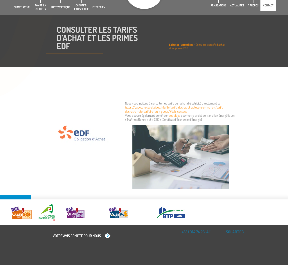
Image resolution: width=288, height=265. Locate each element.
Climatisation (22, 7)
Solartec (185, 44)
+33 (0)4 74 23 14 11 (196, 230)
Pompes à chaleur (40, 7)
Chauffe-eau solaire (81, 7)
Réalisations (218, 5)
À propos (253, 5)
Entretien (98, 7)
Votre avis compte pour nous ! (77, 235)
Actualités (237, 5)
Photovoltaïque (60, 7)
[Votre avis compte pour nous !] (107, 235)
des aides (174, 136)
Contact (268, 5)
